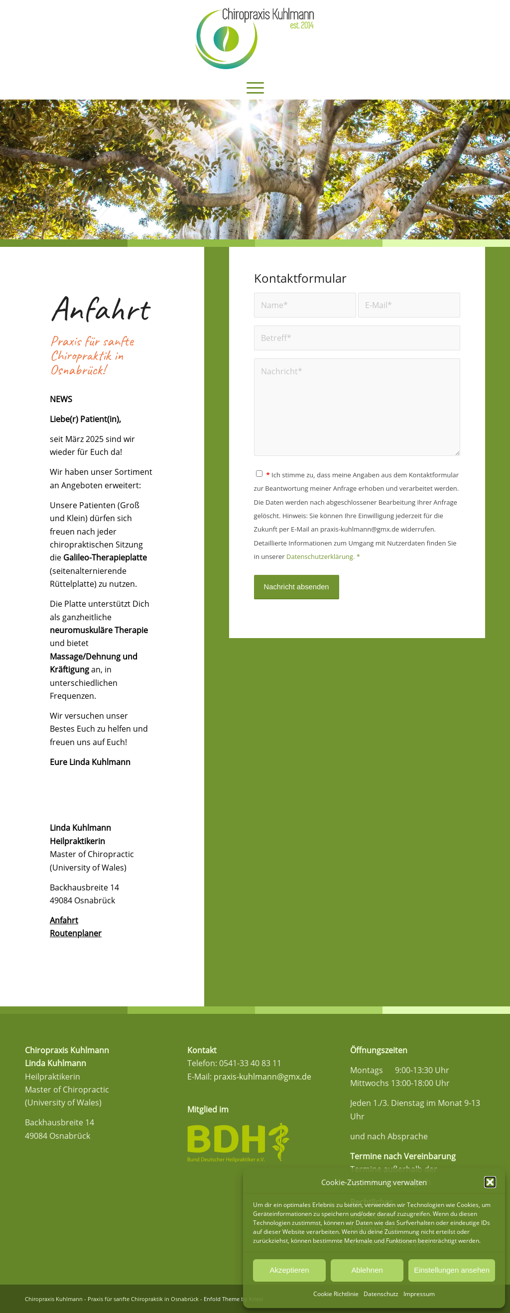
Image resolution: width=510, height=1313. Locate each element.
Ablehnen (366, 1270)
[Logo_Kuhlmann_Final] (255, 37)
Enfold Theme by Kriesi (233, 1299)
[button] (490, 1182)
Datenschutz (381, 1294)
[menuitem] (255, 87)
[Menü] (255, 87)
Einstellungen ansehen (452, 1270)
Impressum (419, 1294)
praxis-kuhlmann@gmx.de (262, 1076)
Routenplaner (76, 933)
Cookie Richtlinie (336, 1294)
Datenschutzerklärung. (320, 556)
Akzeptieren (289, 1270)
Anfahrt (64, 920)
